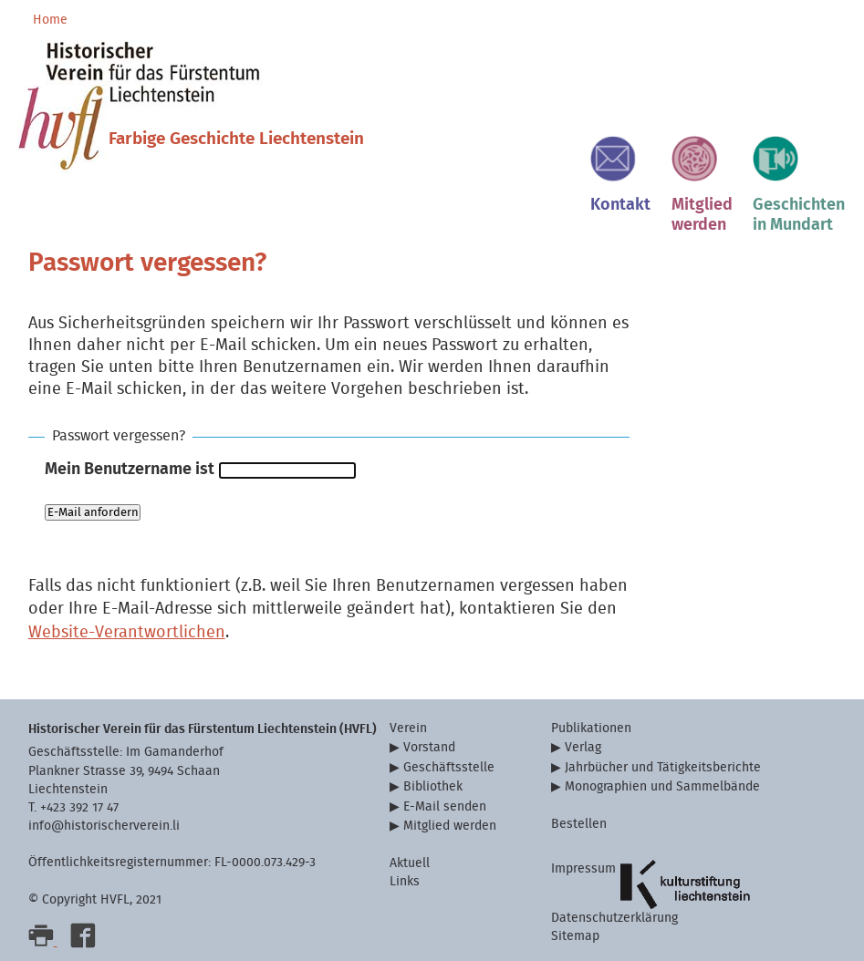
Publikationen (591, 728)
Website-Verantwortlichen (126, 632)
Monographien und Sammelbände (662, 786)
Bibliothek (433, 786)
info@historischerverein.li (104, 825)
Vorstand (429, 747)
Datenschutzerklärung (614, 918)
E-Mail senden (444, 806)
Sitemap (575, 936)
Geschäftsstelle (448, 767)
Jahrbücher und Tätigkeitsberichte (663, 767)
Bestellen (579, 824)
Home (50, 20)
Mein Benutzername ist (129, 469)
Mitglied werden (449, 825)
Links (405, 881)
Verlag (583, 747)
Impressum (583, 868)
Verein (408, 728)
